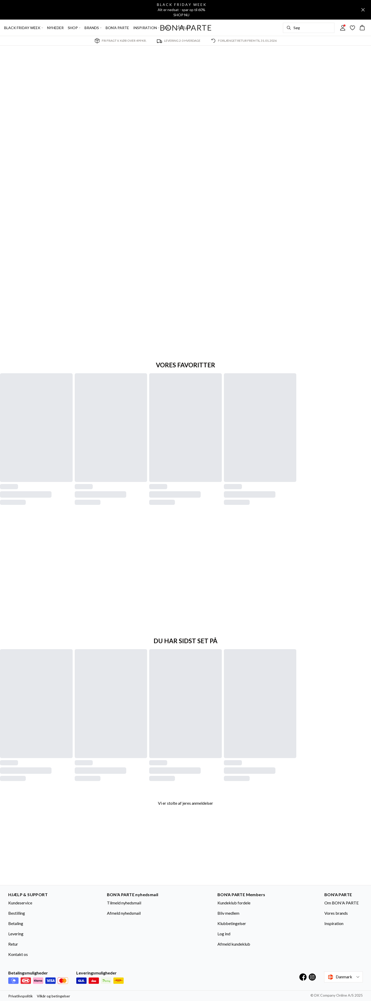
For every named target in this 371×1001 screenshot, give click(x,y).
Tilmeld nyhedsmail (124, 902)
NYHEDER (55, 28)
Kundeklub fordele (233, 902)
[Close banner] (363, 10)
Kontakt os (18, 954)
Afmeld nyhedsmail (124, 913)
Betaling (15, 923)
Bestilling (16, 913)
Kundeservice (20, 902)
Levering (15, 933)
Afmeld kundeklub (233, 943)
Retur (13, 943)
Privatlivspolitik (20, 996)
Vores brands (336, 913)
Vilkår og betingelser (53, 996)
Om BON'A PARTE (341, 902)
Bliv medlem (228, 913)
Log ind (223, 933)
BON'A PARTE (117, 28)
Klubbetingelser (231, 923)
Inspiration (333, 923)
